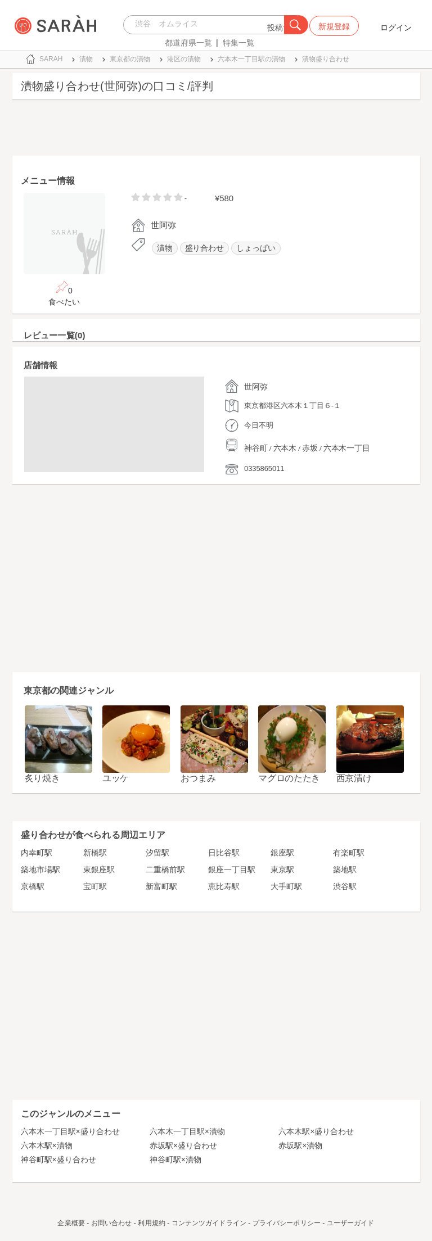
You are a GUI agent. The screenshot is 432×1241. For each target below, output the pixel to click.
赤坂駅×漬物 (300, 1145)
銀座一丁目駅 (231, 869)
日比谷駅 (224, 852)
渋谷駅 (345, 886)
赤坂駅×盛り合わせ (183, 1145)
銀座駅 (282, 852)
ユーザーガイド (351, 1223)
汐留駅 (157, 852)
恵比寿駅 (224, 886)
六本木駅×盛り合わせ (316, 1131)
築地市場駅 (40, 869)
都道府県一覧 (188, 42)
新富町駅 (161, 886)
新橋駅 (95, 852)
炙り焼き (42, 778)
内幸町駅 (36, 852)
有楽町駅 (348, 852)
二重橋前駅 (165, 869)
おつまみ (198, 778)
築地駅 (345, 869)
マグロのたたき (289, 778)
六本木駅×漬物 (47, 1145)
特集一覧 (238, 42)
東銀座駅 (99, 869)
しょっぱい (256, 248)
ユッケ (115, 778)
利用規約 (151, 1223)
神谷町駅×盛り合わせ (58, 1159)
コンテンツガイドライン (209, 1223)
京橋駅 (32, 886)
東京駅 (282, 869)
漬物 (165, 248)
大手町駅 (286, 886)
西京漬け (354, 778)
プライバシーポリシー (287, 1223)
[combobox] (206, 24)
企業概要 (70, 1223)
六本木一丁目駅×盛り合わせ (70, 1131)
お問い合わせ (111, 1223)
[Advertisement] (216, 130)
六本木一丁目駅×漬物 (187, 1131)
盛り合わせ (204, 248)
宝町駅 (95, 886)
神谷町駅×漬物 (175, 1159)
